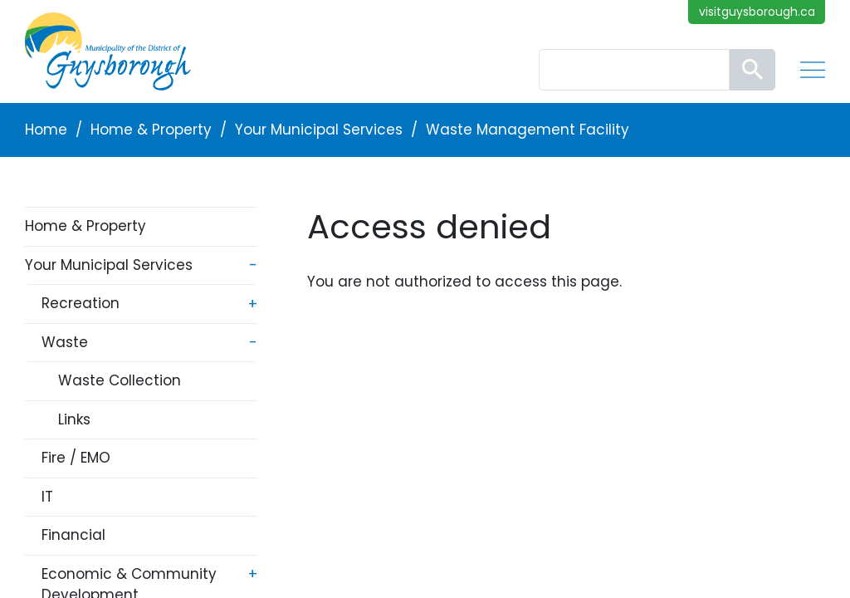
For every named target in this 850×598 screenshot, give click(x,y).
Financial (73, 535)
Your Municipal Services (319, 130)
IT (47, 497)
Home (46, 130)
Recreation (81, 303)
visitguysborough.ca (757, 11)
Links (74, 419)
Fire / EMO (76, 458)
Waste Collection (119, 380)
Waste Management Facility (527, 130)
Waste (65, 342)
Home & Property (151, 130)
